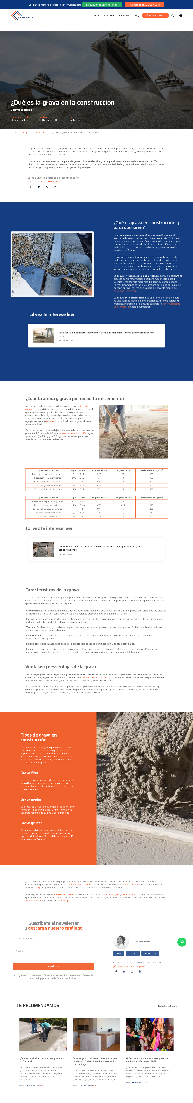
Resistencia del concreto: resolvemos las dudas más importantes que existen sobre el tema (106, 316)
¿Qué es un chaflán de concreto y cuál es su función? (41, 1038)
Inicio (96, 15)
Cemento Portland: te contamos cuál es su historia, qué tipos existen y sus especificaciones (100, 530)
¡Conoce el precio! (155, 15)
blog (37, 866)
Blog (137, 15)
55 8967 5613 (33, 879)
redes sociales (131, 863)
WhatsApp (62, 879)
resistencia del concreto (95, 656)
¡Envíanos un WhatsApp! (102, 5)
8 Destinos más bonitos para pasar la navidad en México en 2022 (147, 1038)
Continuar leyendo (34, 1064)
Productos (124, 15)
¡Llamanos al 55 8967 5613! (144, 5)
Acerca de (109, 15)
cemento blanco (130, 873)
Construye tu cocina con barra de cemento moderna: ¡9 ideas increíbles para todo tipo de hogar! (96, 1040)
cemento (51, 400)
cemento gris (111, 873)
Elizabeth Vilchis (20, 99)
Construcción (75, 99)
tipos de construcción (79, 863)
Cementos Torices (64, 873)
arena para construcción (73, 412)
